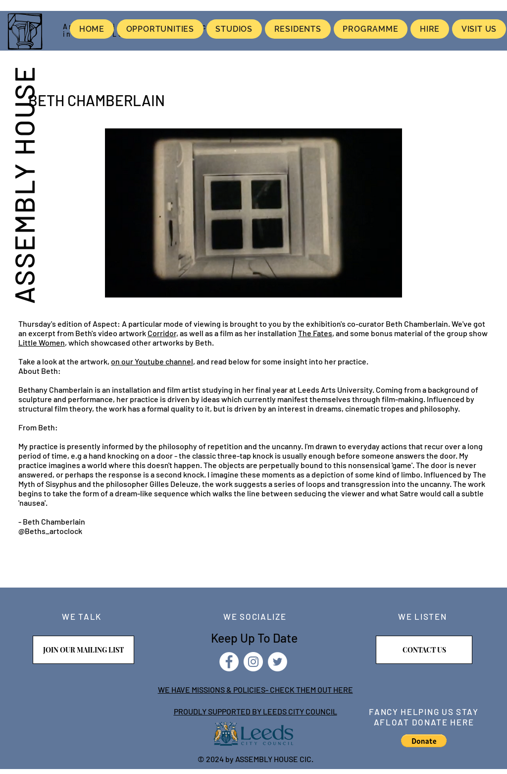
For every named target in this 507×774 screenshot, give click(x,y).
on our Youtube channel (152, 361)
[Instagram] (253, 661)
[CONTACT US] (424, 650)
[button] (424, 740)
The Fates (315, 333)
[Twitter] (277, 661)
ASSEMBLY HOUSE (23, 184)
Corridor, (163, 333)
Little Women (41, 342)
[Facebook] (229, 661)
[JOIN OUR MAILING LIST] (83, 650)
